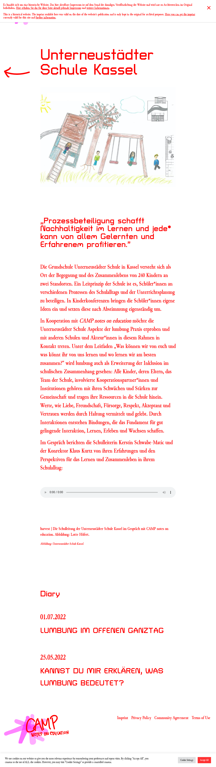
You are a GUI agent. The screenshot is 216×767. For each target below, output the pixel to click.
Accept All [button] (204, 760)
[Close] (209, 7)
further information (46, 17)
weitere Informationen (97, 7)
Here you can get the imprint (180, 14)
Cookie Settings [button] (186, 760)
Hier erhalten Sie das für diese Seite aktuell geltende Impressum (48, 7)
